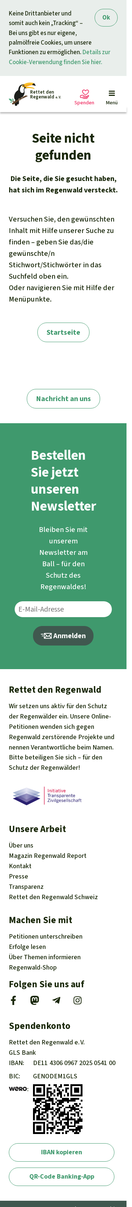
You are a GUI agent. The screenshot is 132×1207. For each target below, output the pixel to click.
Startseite (63, 332)
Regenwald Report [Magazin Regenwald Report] (48, 855)
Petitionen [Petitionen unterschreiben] (45, 936)
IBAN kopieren (61, 1152)
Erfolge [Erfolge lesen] (27, 946)
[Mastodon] (34, 1002)
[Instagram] (77, 1002)
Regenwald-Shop (33, 967)
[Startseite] (35, 94)
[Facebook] (13, 1002)
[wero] (18, 1089)
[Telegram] (56, 1002)
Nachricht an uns (63, 399)
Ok (106, 17)
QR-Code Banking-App (61, 1176)
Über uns (21, 845)
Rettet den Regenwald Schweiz (53, 897)
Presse (18, 876)
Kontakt (20, 866)
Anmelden (63, 636)
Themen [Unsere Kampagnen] (45, 957)
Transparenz (26, 886)
